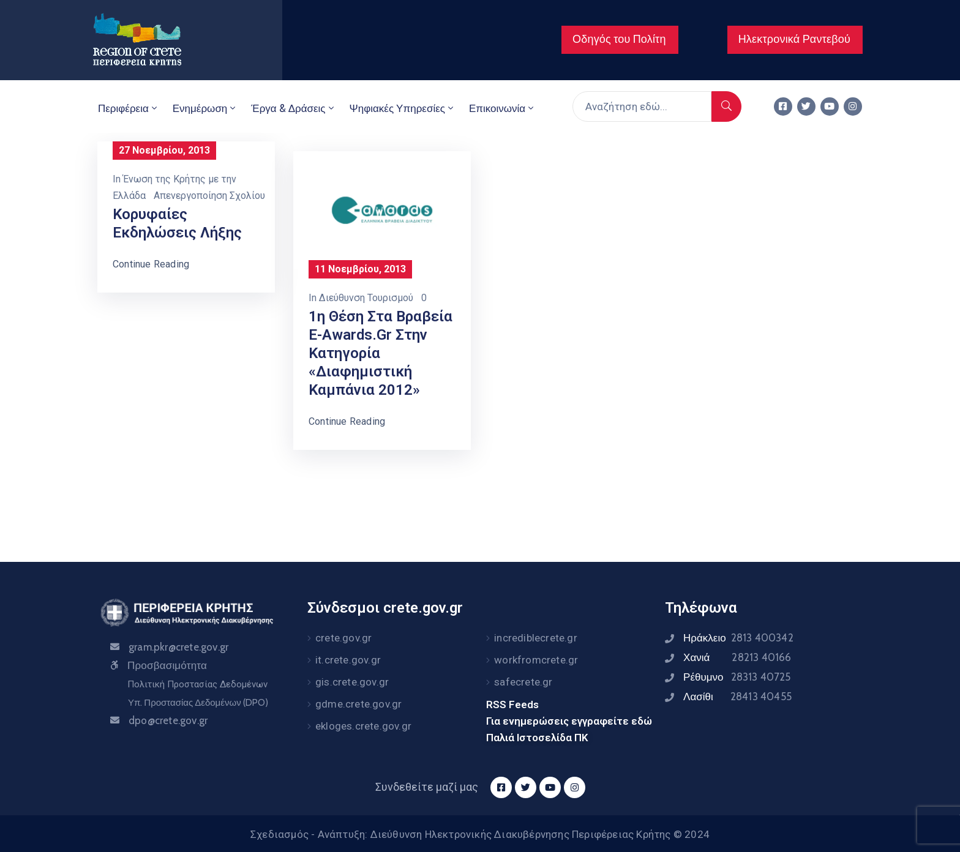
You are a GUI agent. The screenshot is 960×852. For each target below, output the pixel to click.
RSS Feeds (512, 704)
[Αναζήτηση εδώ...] (641, 106)
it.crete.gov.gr (348, 660)
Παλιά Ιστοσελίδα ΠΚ (537, 737)
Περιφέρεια (128, 108)
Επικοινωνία (502, 108)
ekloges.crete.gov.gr (363, 726)
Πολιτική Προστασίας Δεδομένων (197, 684)
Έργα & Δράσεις (293, 108)
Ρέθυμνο (737, 677)
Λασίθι (737, 696)
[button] (619, 40)
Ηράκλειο (738, 638)
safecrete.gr (523, 682)
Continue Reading (151, 264)
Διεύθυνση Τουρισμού (366, 298)
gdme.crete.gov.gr (358, 704)
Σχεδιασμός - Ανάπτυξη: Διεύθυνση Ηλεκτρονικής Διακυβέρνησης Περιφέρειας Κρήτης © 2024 (480, 834)
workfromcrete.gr (536, 660)
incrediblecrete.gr (535, 638)
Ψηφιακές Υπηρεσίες (403, 108)
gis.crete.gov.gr (352, 682)
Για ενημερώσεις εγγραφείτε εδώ (569, 721)
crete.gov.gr (343, 638)
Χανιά (737, 657)
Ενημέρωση (205, 108)
